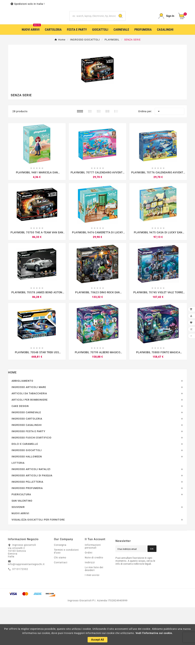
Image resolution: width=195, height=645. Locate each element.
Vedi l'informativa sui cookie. (154, 633)
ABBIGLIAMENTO (22, 418)
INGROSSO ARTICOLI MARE (29, 424)
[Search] (120, 35)
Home (12, 410)
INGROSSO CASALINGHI (27, 462)
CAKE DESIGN (20, 443)
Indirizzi (90, 600)
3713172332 (20, 606)
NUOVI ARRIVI (20, 551)
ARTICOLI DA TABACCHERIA (29, 431)
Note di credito (94, 595)
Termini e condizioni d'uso (66, 589)
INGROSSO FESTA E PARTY (28, 469)
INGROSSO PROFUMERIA (27, 525)
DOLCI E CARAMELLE (25, 481)
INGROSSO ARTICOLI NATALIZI (31, 506)
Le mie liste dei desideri (94, 606)
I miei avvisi (92, 612)
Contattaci (60, 600)
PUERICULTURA (21, 532)
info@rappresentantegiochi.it (26, 601)
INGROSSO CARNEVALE (26, 450)
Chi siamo (60, 595)
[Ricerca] (93, 34)
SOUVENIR (18, 544)
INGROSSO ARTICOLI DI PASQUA (32, 513)
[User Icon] (166, 35)
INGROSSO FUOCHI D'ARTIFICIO (32, 475)
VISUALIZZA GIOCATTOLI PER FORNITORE (38, 557)
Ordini (88, 590)
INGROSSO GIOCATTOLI (27, 488)
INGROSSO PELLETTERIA (27, 519)
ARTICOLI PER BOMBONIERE (30, 437)
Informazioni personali (93, 584)
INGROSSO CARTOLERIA (27, 456)
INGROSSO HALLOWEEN (27, 494)
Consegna (60, 582)
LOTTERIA (18, 500)
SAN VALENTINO (22, 538)
